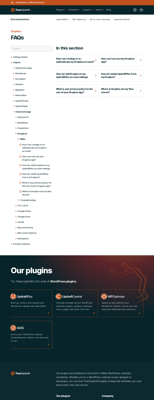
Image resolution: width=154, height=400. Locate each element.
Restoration (20, 95)
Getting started (20, 57)
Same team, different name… (31, 2)
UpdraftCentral (121, 19)
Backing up (20, 73)
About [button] (99, 10)
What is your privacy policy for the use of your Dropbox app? (37, 184)
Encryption (20, 79)
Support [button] (87, 10)
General (19, 84)
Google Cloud (24, 211)
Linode (21, 222)
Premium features (21, 244)
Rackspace (23, 238)
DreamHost (23, 128)
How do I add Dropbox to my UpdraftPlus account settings (36, 167)
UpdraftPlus (62, 19)
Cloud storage (23, 112)
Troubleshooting (28, 200)
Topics (16, 62)
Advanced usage (23, 68)
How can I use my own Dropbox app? (33, 158)
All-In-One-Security (100, 19)
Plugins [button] (60, 10)
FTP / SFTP (23, 206)
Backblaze (23, 123)
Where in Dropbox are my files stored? (36, 193)
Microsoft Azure (25, 227)
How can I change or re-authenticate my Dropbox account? (34, 147)
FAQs (22, 139)
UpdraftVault (21, 106)
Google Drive (24, 216)
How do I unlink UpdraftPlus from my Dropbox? (35, 176)
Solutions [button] (73, 10)
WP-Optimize (79, 19)
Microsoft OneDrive (27, 233)
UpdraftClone (21, 101)
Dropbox (22, 133)
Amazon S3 (23, 117)
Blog (108, 10)
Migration (19, 90)
